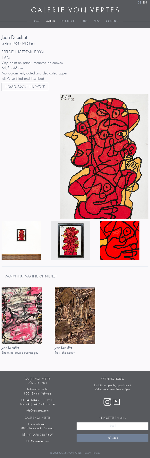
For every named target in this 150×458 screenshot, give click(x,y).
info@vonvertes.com (37, 410)
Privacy (96, 453)
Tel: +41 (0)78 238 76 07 (38, 435)
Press (97, 21)
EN (145, 2)
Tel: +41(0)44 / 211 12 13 (37, 400)
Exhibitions (68, 21)
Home (36, 21)
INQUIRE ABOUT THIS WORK (25, 86)
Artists (50, 21)
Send (112, 437)
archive (121, 418)
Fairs (84, 21)
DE (139, 2)
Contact (112, 21)
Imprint (87, 453)
